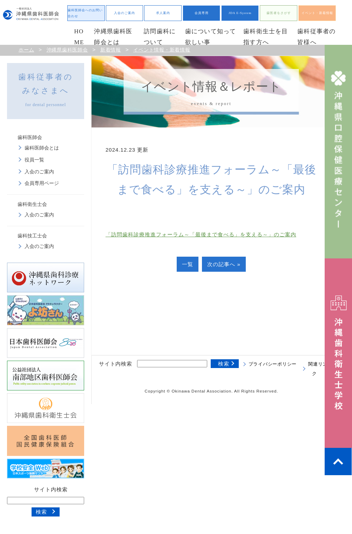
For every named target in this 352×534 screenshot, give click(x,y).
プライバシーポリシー (273, 364)
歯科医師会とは (42, 148)
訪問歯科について (160, 37)
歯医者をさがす (278, 13)
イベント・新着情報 (317, 13)
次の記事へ (221, 264)
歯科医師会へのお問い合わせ (85, 13)
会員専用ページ (42, 183)
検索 (41, 512)
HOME (79, 37)
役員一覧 (34, 159)
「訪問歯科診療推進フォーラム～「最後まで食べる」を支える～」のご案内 (201, 234)
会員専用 (202, 13)
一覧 (187, 264)
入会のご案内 (124, 13)
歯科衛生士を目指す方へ (265, 37)
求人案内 (163, 13)
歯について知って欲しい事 (210, 37)
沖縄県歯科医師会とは (113, 37)
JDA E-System (240, 13)
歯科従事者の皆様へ (316, 37)
